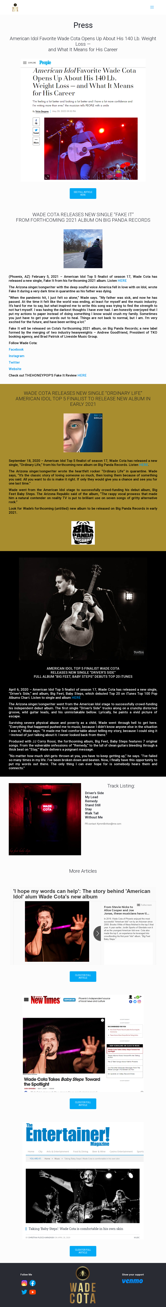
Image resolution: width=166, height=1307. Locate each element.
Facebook (16, 349)
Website (15, 369)
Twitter (14, 362)
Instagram (16, 356)
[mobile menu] (152, 7)
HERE (122, 281)
